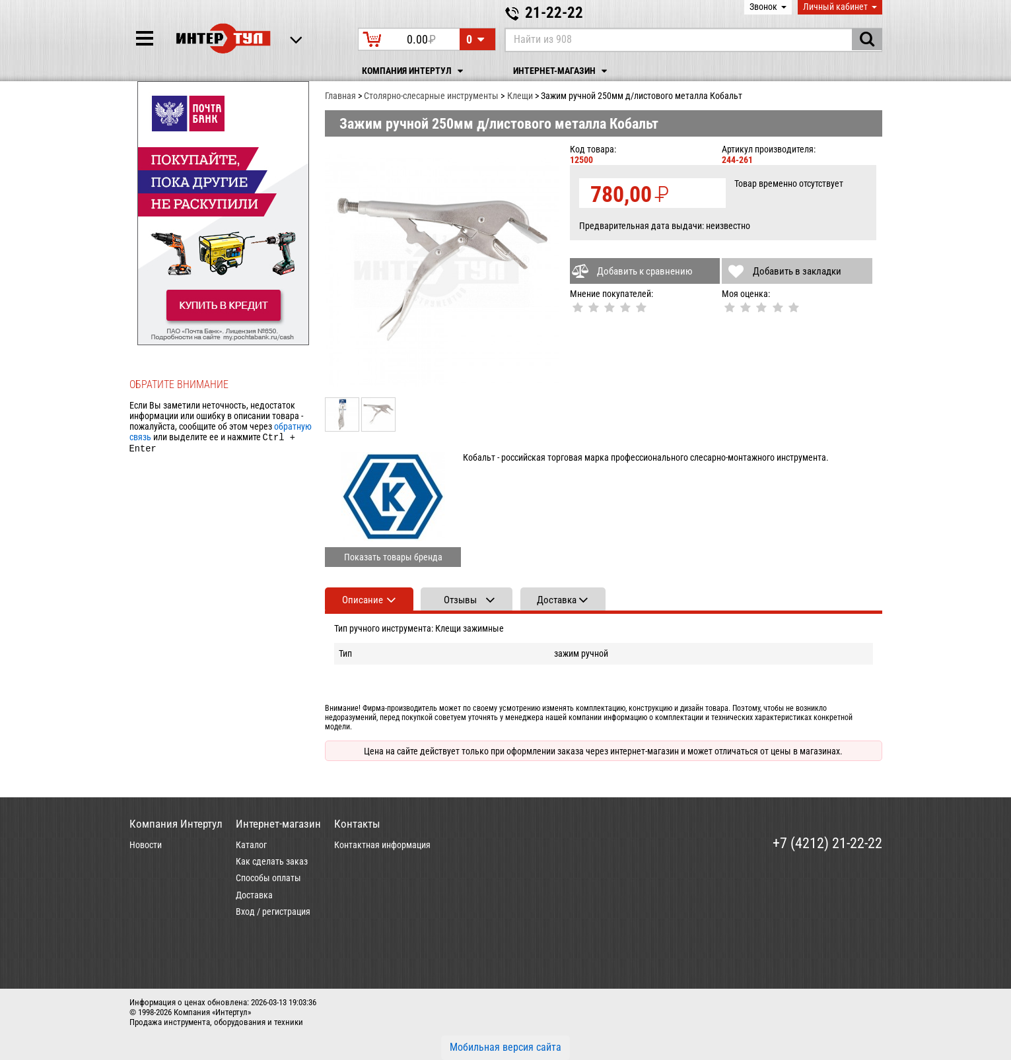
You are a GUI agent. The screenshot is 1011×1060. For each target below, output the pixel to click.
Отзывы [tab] (460, 600)
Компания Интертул (414, 71)
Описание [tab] (362, 600)
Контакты (357, 823)
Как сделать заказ (272, 861)
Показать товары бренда (393, 557)
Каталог (251, 845)
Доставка (254, 895)
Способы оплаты (268, 878)
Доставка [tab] (556, 600)
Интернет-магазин (562, 71)
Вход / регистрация (273, 911)
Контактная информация (382, 845)
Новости (145, 845)
